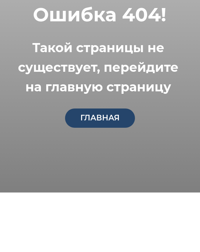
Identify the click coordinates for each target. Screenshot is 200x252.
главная (100, 117)
